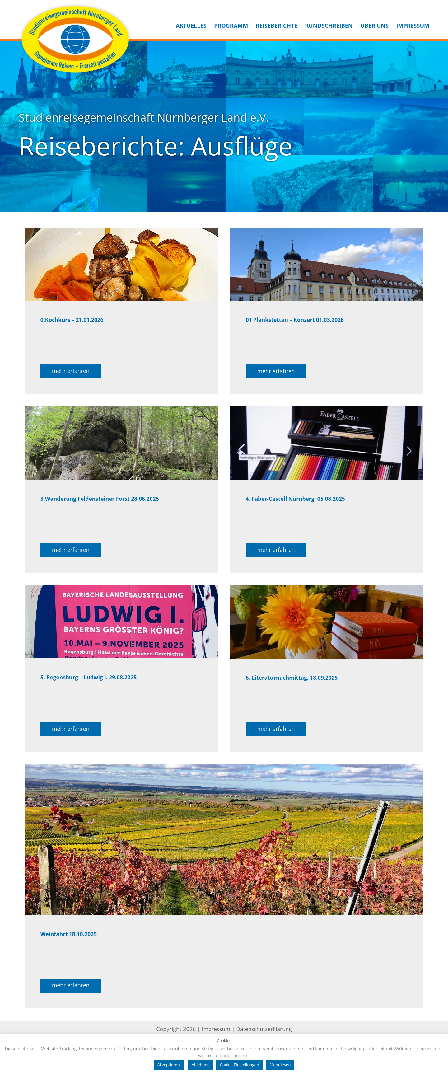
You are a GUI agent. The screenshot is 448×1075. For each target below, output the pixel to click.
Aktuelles (191, 25)
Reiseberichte (276, 25)
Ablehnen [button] (201, 1065)
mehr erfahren (71, 371)
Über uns (374, 25)
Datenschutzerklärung (264, 1032)
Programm (231, 25)
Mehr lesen (280, 1065)
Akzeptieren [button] (168, 1065)
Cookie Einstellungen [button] (239, 1065)
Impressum (412, 25)
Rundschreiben (328, 25)
